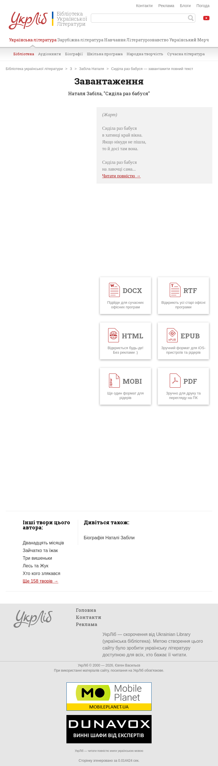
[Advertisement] (48, 192)
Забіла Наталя (91, 69)
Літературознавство (147, 40)
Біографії (74, 53)
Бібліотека (23, 53)
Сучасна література (186, 53)
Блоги (185, 6)
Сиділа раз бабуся (126, 69)
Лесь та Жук (35, 565)
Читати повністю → (121, 175)
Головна (86, 610)
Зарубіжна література (80, 40)
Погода (202, 6)
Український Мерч (189, 40)
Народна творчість (145, 53)
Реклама (166, 6)
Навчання (115, 40)
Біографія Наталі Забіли (109, 537)
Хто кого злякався (41, 573)
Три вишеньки (37, 558)
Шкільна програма (105, 53)
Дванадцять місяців (43, 542)
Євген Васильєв (127, 665)
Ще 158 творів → (40, 581)
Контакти (144, 6)
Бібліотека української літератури (34, 69)
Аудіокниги (49, 53)
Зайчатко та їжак (40, 550)
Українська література (32, 42)
